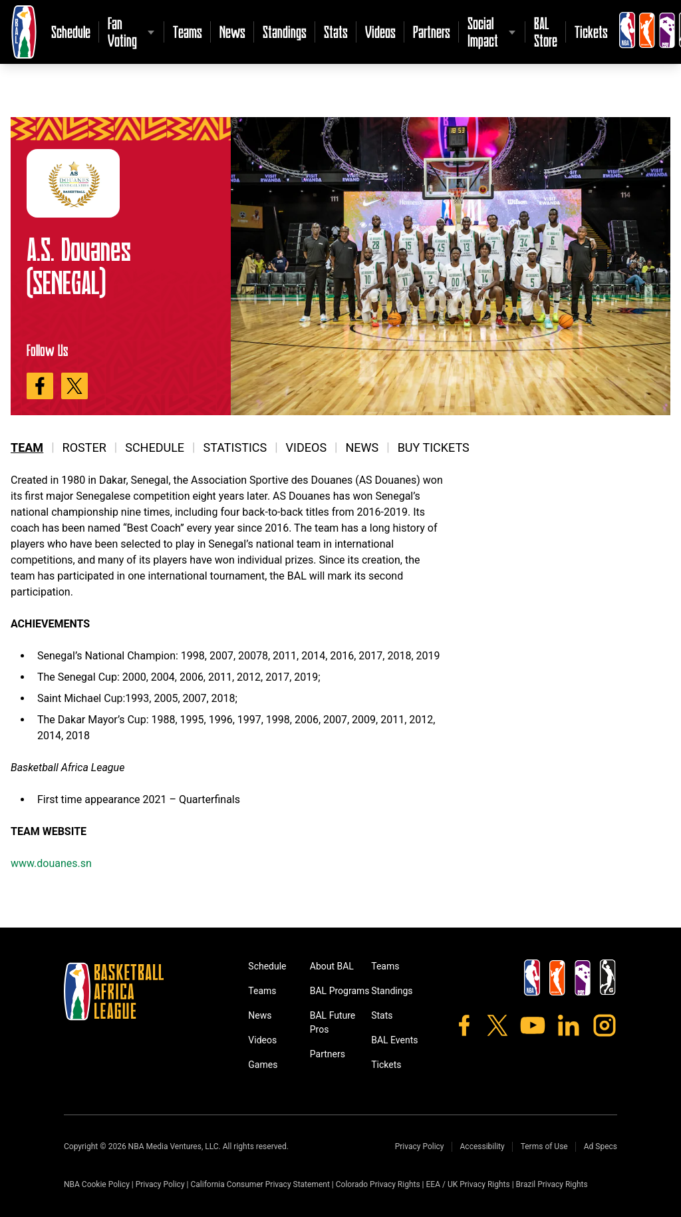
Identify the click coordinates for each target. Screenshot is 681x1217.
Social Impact (483, 31)
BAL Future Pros (333, 1022)
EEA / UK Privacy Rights (468, 1184)
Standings (285, 31)
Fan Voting (122, 31)
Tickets (591, 31)
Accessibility (482, 1146)
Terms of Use (544, 1146)
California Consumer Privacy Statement (259, 1184)
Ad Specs (600, 1146)
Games (262, 1064)
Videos (380, 31)
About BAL (332, 966)
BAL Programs (340, 990)
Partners (431, 31)
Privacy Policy (419, 1146)
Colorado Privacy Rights (378, 1184)
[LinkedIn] (568, 1025)
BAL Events (394, 1040)
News (232, 31)
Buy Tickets (434, 448)
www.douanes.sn (51, 863)
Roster (84, 448)
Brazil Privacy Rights (552, 1184)
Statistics (235, 448)
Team (27, 448)
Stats (336, 31)
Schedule (70, 31)
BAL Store (545, 31)
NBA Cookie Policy (97, 1184)
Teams (187, 31)
